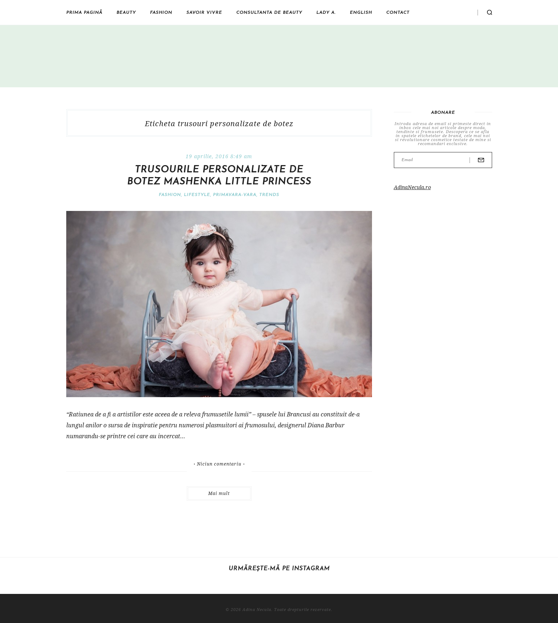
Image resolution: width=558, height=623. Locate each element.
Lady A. (326, 13)
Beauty (126, 13)
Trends (269, 195)
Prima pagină (84, 13)
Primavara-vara (234, 195)
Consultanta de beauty (269, 13)
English (361, 13)
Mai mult (219, 493)
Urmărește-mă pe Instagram (279, 569)
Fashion (161, 13)
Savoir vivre (204, 13)
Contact (397, 13)
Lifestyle (197, 195)
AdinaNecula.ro (412, 187)
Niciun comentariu (219, 464)
